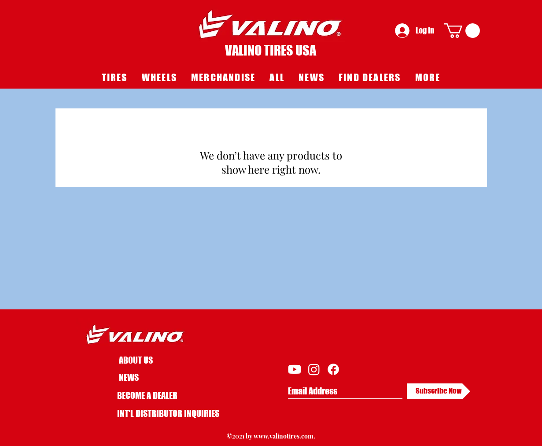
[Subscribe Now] (438, 391)
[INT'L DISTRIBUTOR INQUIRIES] (168, 414)
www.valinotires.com (283, 436)
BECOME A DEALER (147, 395)
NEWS (129, 377)
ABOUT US (136, 360)
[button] (462, 30)
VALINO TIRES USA (270, 50)
